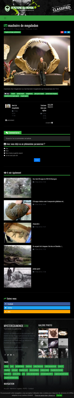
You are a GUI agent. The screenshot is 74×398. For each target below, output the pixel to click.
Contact (31, 389)
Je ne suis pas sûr (12, 155)
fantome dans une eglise (43, 108)
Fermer (59, 395)
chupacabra (36, 224)
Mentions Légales (16, 389)
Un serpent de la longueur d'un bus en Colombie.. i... (48, 246)
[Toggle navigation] (5, 18)
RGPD (25, 389)
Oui (7, 148)
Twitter (8, 308)
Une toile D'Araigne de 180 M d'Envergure (45, 179)
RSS (7, 311)
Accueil (6, 389)
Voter (37, 160)
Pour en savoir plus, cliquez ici (45, 395)
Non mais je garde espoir (14, 153)
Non (7, 151)
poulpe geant (36, 269)
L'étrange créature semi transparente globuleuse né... (48, 201)
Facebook (9, 304)
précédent (9, 120)
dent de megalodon (15, 106)
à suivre (49, 123)
